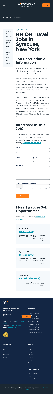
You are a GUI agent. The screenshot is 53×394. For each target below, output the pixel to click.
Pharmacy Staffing (33, 324)
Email (35, 157)
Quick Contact (32, 373)
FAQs (29, 376)
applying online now (31, 143)
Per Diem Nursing (33, 313)
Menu (5, 5)
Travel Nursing (32, 316)
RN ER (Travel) (26, 231)
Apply (46, 5)
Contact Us (12, 327)
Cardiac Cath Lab (33, 318)
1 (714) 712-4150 (15, 325)
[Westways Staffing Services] (26, 5)
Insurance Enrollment (34, 379)
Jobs (4, 349)
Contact (5, 357)
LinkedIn (30, 354)
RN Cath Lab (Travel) (29, 278)
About (5, 352)
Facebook (31, 349)
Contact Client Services (35, 332)
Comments (19, 165)
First (17, 152)
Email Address (7, 314)
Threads (30, 357)
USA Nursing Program (35, 327)
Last (34, 152)
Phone (18, 157)
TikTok (30, 360)
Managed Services (33, 329)
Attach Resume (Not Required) (26, 183)
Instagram (31, 352)
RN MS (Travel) (26, 255)
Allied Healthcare (33, 321)
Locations (6, 354)
